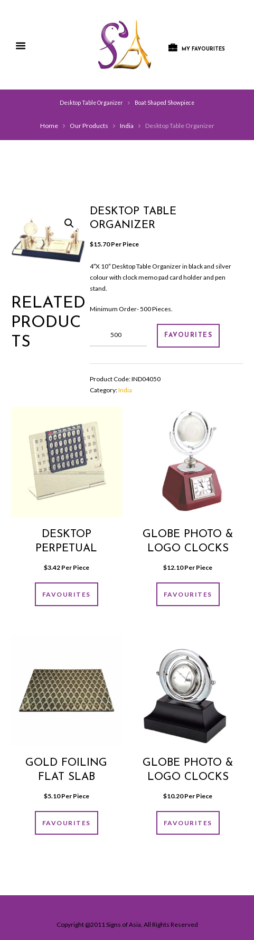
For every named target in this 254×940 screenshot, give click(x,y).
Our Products (89, 126)
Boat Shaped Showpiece (164, 103)
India (127, 126)
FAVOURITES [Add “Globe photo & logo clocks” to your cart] (188, 594)
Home (49, 126)
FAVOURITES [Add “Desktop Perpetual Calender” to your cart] (66, 594)
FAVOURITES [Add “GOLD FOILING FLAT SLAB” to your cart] (66, 823)
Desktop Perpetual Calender (66, 548)
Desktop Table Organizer (91, 103)
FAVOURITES (188, 335)
